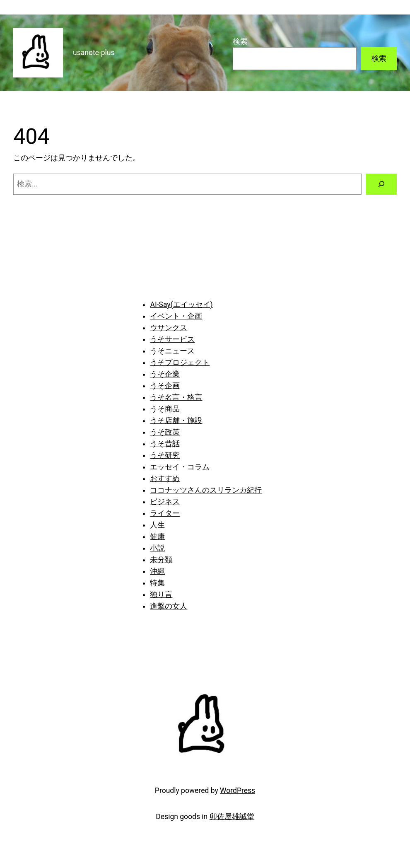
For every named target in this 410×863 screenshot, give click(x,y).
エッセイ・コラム (180, 467)
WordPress (237, 790)
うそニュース (172, 351)
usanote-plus (94, 52)
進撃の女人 (168, 606)
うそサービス (172, 339)
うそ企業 (165, 374)
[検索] (381, 184)
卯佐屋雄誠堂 (232, 816)
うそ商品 (165, 409)
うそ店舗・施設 (176, 420)
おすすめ (165, 478)
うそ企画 (165, 386)
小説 (157, 548)
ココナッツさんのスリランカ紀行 (206, 490)
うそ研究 (165, 455)
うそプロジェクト (180, 362)
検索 (240, 41)
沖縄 (157, 571)
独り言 (161, 594)
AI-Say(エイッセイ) (181, 304)
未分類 (161, 560)
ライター (165, 513)
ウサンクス (168, 328)
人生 (157, 525)
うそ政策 (165, 432)
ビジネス (165, 502)
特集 (157, 583)
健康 (157, 536)
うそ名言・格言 (176, 397)
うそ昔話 (165, 444)
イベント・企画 (176, 316)
